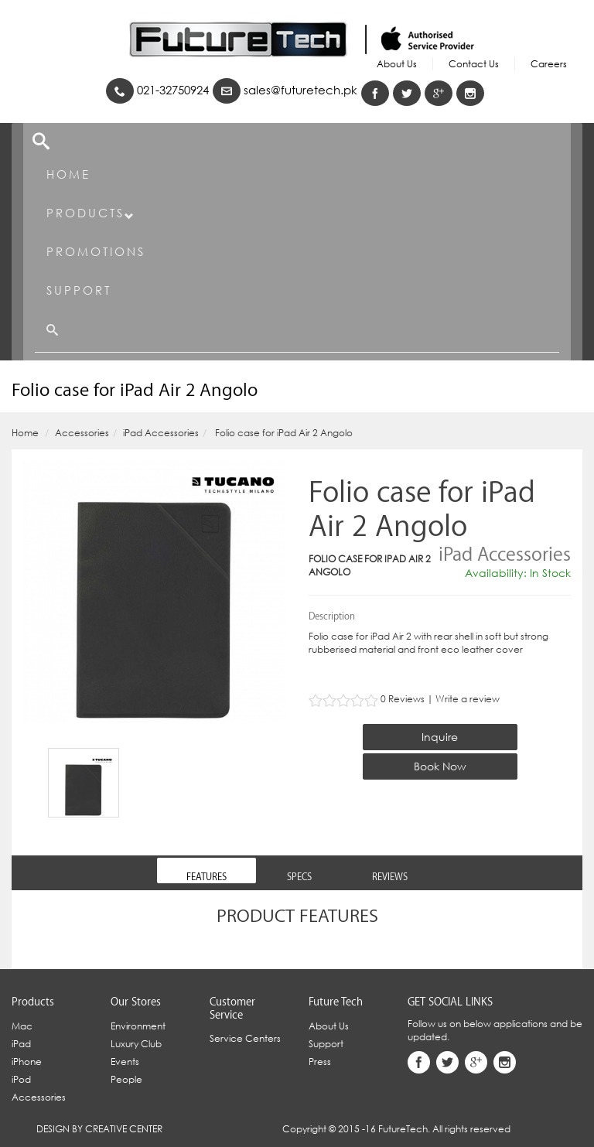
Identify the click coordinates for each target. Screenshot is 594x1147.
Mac (22, 1026)
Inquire (440, 736)
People (126, 1079)
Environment (138, 1026)
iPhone (27, 1061)
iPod (21, 1079)
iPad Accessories (161, 432)
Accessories (82, 432)
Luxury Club (136, 1043)
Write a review (467, 698)
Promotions (95, 251)
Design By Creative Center (99, 1128)
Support (78, 290)
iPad (21, 1043)
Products (90, 213)
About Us (397, 63)
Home (68, 174)
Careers (549, 63)
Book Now (440, 766)
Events (125, 1061)
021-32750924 (157, 90)
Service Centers (245, 1038)
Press (320, 1061)
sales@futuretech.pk (285, 90)
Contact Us (474, 63)
